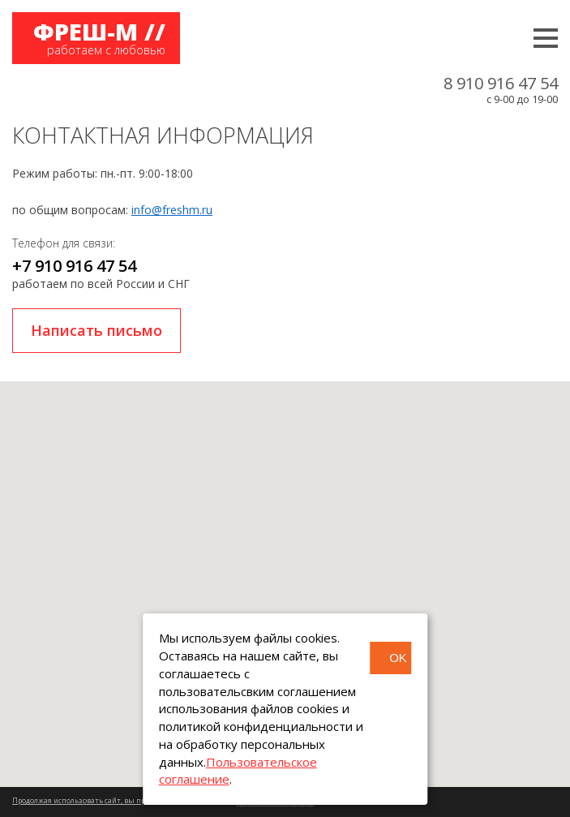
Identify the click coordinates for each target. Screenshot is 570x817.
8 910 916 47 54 (501, 83)
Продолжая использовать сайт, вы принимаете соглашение (119, 800)
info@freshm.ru (171, 209)
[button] (285, 569)
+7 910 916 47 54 (74, 266)
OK (398, 657)
